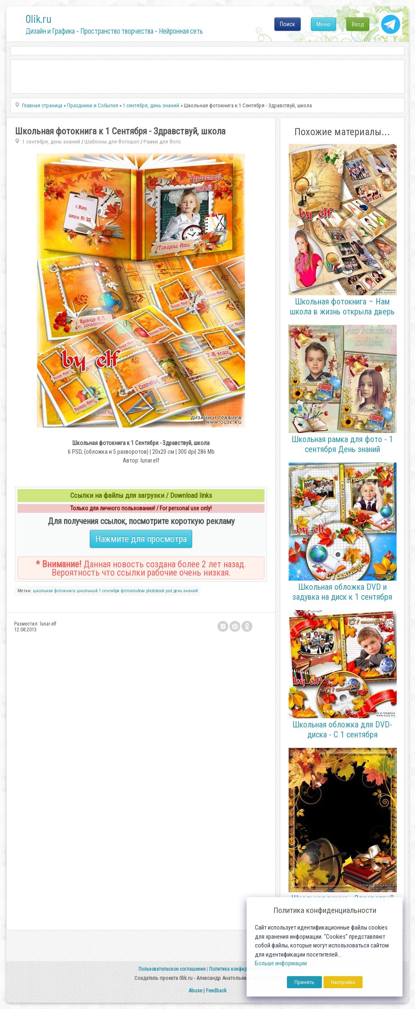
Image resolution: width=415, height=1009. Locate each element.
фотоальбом (133, 591)
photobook (155, 591)
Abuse (195, 990)
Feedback (216, 990)
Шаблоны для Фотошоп (111, 141)
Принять (304, 982)
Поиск (287, 24)
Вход (358, 24)
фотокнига (64, 591)
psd (169, 591)
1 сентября (109, 591)
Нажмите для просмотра (141, 539)
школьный (87, 591)
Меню (323, 24)
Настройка (343, 982)
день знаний (185, 591)
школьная (43, 591)
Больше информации (281, 963)
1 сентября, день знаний (51, 141)
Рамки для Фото (162, 141)
